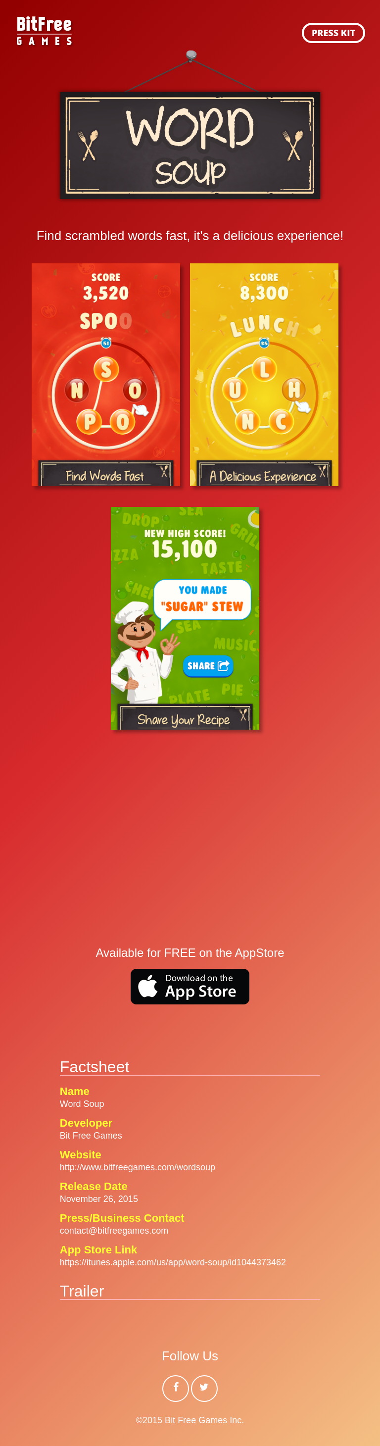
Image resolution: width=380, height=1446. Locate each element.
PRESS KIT (333, 33)
